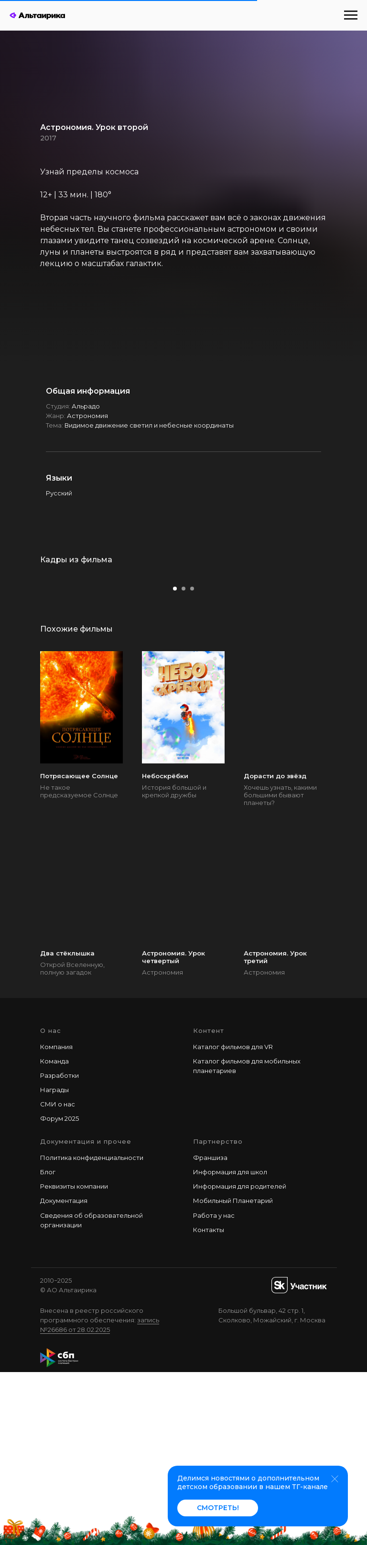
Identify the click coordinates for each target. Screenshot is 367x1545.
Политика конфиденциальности (91, 1331)
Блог (47, 1345)
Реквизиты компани (72, 1359)
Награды (54, 1263)
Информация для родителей (239, 1359)
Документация (63, 1374)
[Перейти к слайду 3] (192, 762)
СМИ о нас (57, 1277)
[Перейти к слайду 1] (175, 762)
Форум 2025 (59, 1292)
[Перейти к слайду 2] (183, 762)
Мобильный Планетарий (233, 1374)
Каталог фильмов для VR (233, 1219)
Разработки (59, 1248)
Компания (56, 1219)
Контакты (208, 1402)
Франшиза (210, 1331)
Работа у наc (214, 1388)
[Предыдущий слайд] (21, 661)
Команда (54, 1234)
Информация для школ (230, 1345)
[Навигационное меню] (350, 15)
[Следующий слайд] (345, 661)
